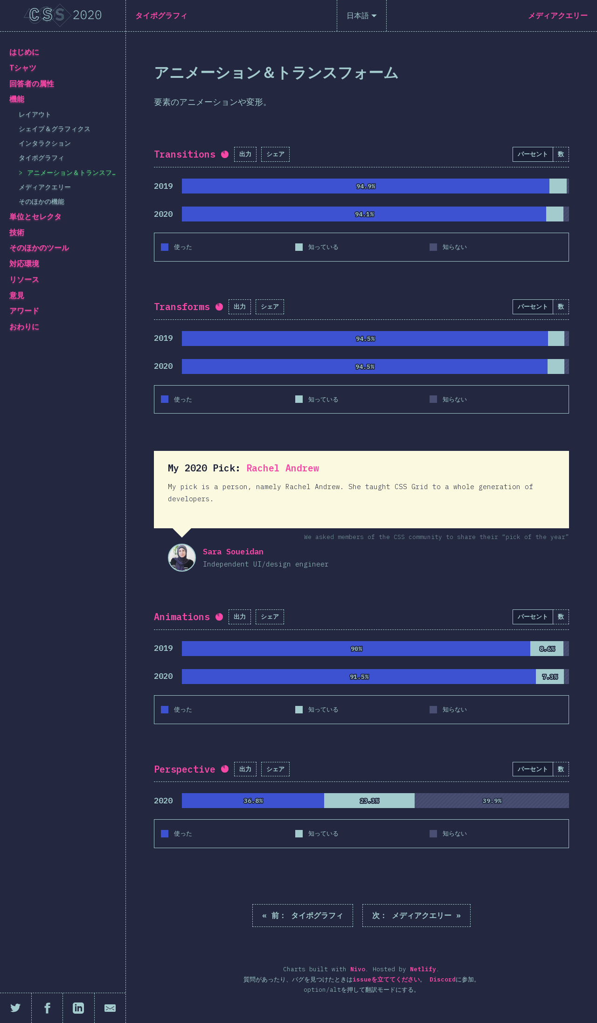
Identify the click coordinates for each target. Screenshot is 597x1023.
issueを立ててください (386, 979)
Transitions (184, 154)
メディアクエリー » (416, 915)
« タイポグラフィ (302, 915)
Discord (443, 979)
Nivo (357, 969)
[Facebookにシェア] (47, 1008)
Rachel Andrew (282, 468)
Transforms (182, 306)
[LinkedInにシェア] (79, 1008)
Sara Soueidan (182, 558)
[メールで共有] (110, 1008)
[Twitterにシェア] (16, 1008)
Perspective (184, 769)
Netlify (423, 969)
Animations (182, 616)
